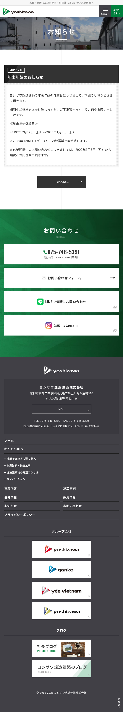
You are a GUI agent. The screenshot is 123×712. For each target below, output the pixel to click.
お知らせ (10, 506)
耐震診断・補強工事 (19, 465)
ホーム (9, 440)
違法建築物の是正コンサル (23, 472)
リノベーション (16, 479)
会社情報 (10, 497)
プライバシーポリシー (19, 514)
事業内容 (10, 488)
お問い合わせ (72, 506)
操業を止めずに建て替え (21, 458)
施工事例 (69, 488)
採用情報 (69, 497)
